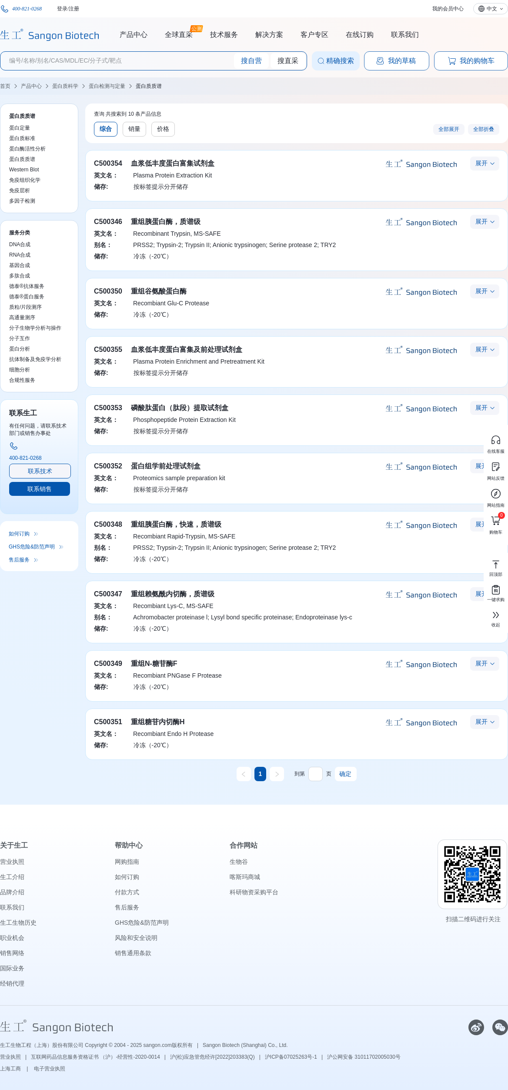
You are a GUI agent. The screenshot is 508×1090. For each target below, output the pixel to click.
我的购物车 (471, 61)
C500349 (108, 663)
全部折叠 (483, 129)
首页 (5, 86)
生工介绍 (12, 876)
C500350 (108, 291)
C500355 (108, 349)
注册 (74, 9)
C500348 (108, 524)
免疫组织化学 (24, 180)
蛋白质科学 (65, 86)
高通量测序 (22, 317)
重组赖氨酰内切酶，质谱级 (172, 594)
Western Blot (24, 170)
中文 (492, 9)
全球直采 (179, 33)
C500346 (108, 221)
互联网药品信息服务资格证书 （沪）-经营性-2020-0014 (95, 1057)
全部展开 (448, 129)
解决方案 (269, 34)
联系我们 (405, 34)
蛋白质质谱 (149, 86)
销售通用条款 (133, 953)
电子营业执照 (49, 1069)
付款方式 (127, 892)
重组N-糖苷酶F (154, 663)
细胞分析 (19, 370)
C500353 (108, 407)
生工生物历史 (18, 922)
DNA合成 (19, 244)
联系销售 (39, 488)
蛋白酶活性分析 (27, 149)
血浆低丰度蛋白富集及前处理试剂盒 (186, 349)
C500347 (108, 594)
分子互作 (19, 338)
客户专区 (314, 34)
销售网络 (12, 953)
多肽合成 (19, 276)
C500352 (108, 466)
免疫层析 (19, 190)
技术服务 (224, 34)
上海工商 (11, 1069)
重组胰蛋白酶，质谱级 (166, 221)
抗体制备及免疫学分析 (35, 359)
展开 (481, 163)
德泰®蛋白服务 (26, 297)
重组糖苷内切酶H (158, 722)
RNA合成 (19, 255)
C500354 (108, 163)
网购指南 (127, 861)
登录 (62, 9)
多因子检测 (22, 201)
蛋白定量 (19, 128)
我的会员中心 (448, 9)
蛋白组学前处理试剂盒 (166, 466)
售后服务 (19, 560)
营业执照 (12, 861)
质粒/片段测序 (25, 307)
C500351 (108, 722)
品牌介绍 (12, 892)
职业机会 (12, 937)
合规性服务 (22, 380)
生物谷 (239, 861)
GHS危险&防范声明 (32, 547)
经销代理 (12, 983)
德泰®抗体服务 (26, 286)
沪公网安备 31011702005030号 (364, 1057)
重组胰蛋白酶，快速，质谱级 (176, 524)
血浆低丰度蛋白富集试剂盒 (172, 163)
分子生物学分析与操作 (35, 328)
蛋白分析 (19, 349)
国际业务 (12, 968)
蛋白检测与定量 (107, 86)
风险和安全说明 (136, 937)
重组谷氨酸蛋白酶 (159, 291)
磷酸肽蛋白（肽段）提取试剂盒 (179, 407)
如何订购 (19, 534)
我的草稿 (396, 61)
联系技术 (40, 471)
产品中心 (133, 34)
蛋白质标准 (22, 138)
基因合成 (19, 265)
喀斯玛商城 (245, 876)
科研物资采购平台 (254, 892)
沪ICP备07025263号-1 (291, 1057)
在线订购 (360, 34)
